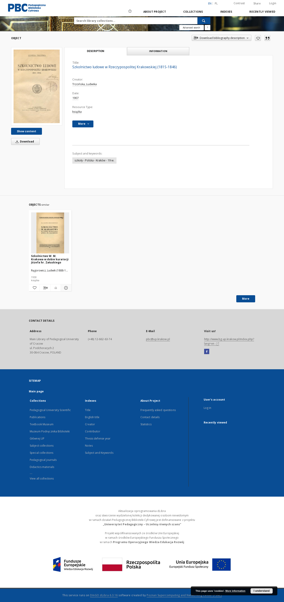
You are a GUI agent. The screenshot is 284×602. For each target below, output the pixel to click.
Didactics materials (42, 467)
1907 (75, 98)
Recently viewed (262, 12)
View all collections (42, 478)
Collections (193, 12)
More (245, 299)
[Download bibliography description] (45, 288)
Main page (36, 391)
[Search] (203, 20)
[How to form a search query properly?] (207, 27)
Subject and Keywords (99, 453)
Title (88, 410)
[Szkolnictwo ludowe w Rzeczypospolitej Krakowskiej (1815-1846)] (37, 86)
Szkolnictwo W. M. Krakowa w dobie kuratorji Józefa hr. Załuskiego (50, 259)
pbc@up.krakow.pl (158, 339)
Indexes (226, 12)
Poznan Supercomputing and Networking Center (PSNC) (184, 595)
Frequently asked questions (158, 410)
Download (24, 141)
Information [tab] (158, 51)
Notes (89, 445)
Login (272, 3)
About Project (154, 12)
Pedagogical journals (43, 460)
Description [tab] (95, 51)
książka (77, 112)
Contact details (150, 417)
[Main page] (130, 11)
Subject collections (41, 445)
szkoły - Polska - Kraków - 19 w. (94, 160)
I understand (262, 590)
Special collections (41, 453)
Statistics (146, 424)
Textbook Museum (41, 424)
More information (235, 591)
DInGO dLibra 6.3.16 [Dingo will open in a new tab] (104, 595)
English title (92, 417)
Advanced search (191, 27)
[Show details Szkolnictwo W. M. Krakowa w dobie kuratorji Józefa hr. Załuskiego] (65, 288)
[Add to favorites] (258, 38)
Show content (26, 131)
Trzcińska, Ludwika (84, 84)
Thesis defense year (97, 438)
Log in (207, 408)
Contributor (92, 431)
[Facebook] (206, 352)
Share (257, 3)
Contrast (239, 3)
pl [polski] (216, 3)
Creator (90, 424)
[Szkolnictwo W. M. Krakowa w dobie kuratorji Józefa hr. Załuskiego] (50, 233)
